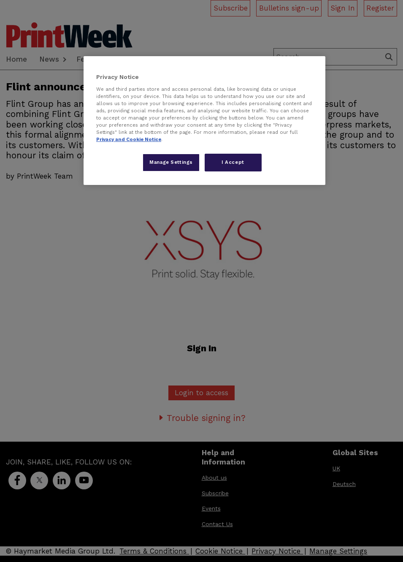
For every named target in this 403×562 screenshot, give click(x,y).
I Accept (233, 162)
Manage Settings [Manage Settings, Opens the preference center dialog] (171, 162)
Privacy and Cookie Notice (128, 139)
